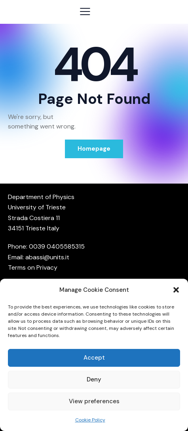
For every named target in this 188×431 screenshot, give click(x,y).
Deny (94, 379)
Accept (94, 358)
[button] (176, 290)
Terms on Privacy (32, 267)
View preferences (94, 401)
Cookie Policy (90, 420)
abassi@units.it (47, 257)
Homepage (94, 149)
